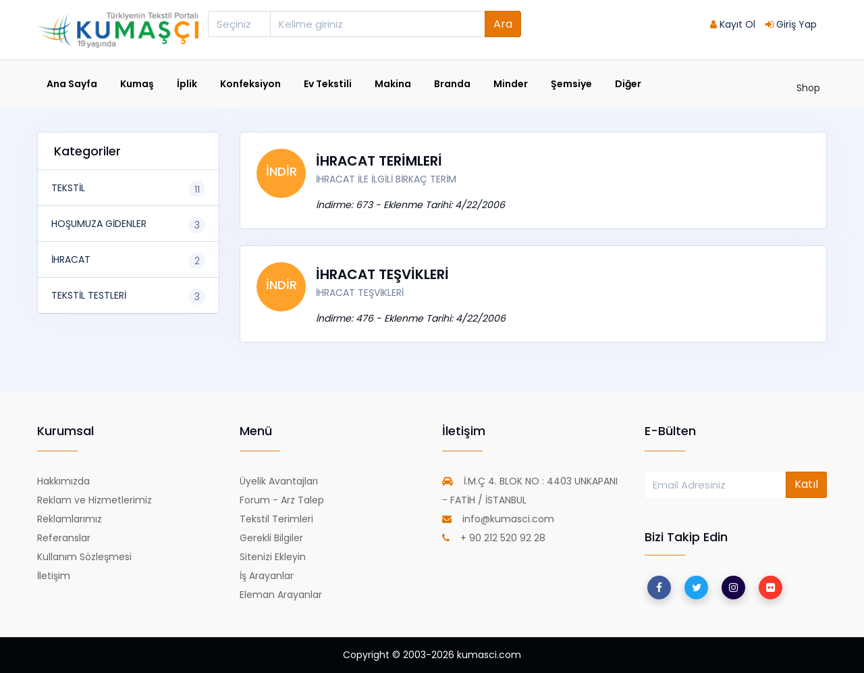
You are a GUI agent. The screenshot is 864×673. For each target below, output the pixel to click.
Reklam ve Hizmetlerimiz (94, 500)
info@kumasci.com (498, 519)
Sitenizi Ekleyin (273, 557)
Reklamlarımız (69, 519)
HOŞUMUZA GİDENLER (98, 223)
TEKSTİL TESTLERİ (88, 295)
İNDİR (281, 171)
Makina (393, 84)
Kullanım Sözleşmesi (84, 557)
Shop (808, 88)
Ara (502, 24)
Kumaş (137, 84)
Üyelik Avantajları (279, 481)
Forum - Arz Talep (282, 500)
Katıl (806, 484)
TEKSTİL (68, 188)
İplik (187, 84)
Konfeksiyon (250, 84)
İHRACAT (70, 259)
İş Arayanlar (267, 575)
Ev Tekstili (328, 84)
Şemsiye (571, 84)
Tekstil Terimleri (276, 519)
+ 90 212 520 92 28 (493, 538)
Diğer (632, 84)
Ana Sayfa (72, 84)
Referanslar (63, 538)
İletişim (53, 575)
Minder (510, 84)
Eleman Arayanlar (281, 594)
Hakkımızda (63, 481)
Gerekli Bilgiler (271, 538)
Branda (452, 84)
